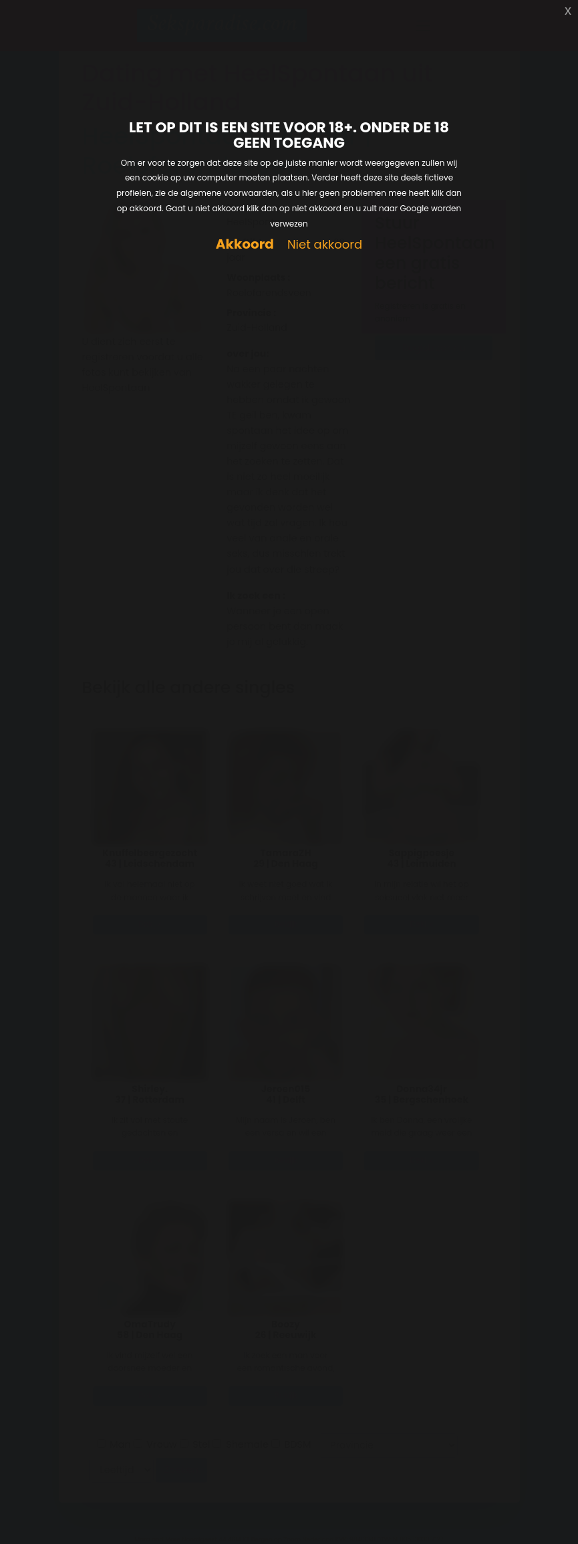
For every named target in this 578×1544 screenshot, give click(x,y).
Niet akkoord (324, 245)
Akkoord (245, 244)
